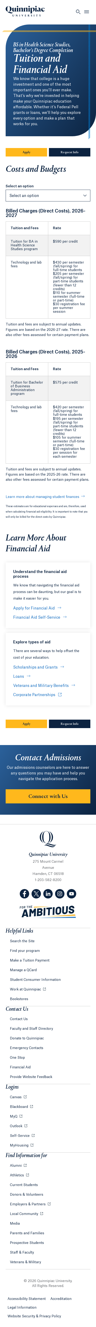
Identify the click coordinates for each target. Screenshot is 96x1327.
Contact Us (19, 1019)
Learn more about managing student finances (42, 497)
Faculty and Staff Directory (31, 1028)
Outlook (16, 1126)
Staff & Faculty (22, 1252)
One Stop (17, 1057)
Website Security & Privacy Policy (34, 1316)
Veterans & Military (25, 1262)
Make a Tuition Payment (29, 960)
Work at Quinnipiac (26, 989)
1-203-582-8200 (48, 880)
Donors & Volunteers (26, 1194)
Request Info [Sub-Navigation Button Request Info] (75, 152)
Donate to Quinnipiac (27, 1038)
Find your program (25, 951)
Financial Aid (20, 1067)
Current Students (24, 1185)
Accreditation (61, 1299)
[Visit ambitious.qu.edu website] (48, 912)
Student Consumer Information (35, 980)
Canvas (16, 1097)
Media (15, 1223)
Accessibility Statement (27, 1299)
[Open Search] (78, 12)
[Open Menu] (86, 12)
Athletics (17, 1175)
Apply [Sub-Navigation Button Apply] (35, 152)
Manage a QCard (23, 970)
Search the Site (22, 941)
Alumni (16, 1165)
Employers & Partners (28, 1204)
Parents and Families (27, 1233)
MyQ (14, 1116)
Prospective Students (27, 1243)
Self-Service (20, 1136)
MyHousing (19, 1145)
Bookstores (19, 999)
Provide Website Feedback (31, 1077)
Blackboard (19, 1107)
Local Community (24, 1214)
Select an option (20, 186)
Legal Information (22, 1307)
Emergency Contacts (26, 1048)
